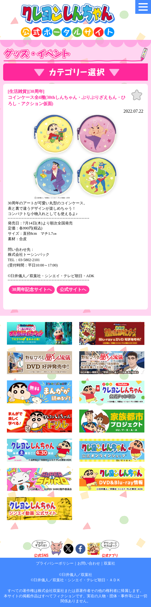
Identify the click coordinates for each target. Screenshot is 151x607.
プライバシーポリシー (55, 563)
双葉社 (109, 563)
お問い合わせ (88, 563)
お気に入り (137, 95)
